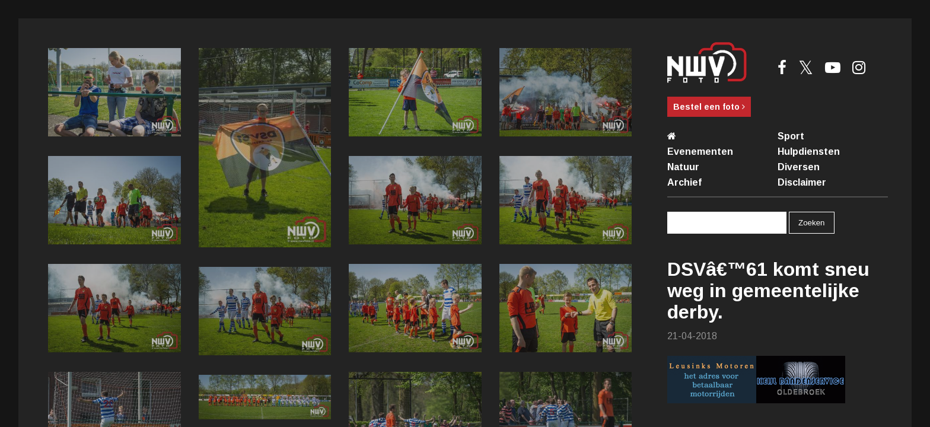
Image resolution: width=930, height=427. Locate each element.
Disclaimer (802, 182)
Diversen (799, 167)
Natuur (683, 167)
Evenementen (700, 151)
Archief (684, 182)
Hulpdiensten (809, 151)
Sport (791, 136)
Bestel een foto (709, 106)
